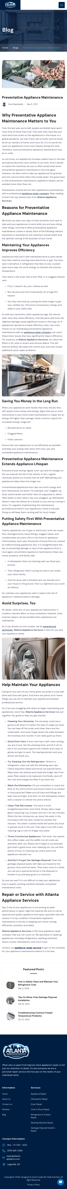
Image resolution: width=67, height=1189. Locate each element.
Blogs (16, 47)
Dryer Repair (36, 1104)
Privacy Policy (33, 1184)
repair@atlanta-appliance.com (11, 1157)
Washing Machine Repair (42, 1122)
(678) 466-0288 (12, 1150)
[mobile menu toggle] (62, 5)
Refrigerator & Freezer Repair (41, 1116)
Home (5, 47)
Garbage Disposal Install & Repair (43, 1129)
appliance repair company (35, 193)
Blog (4, 1114)
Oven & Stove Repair (40, 1109)
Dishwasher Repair (39, 1099)
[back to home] (10, 5)
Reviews (6, 1109)
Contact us (7, 1104)
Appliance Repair (38, 1094)
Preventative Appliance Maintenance (42, 47)
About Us (6, 1099)
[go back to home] (16, 1052)
